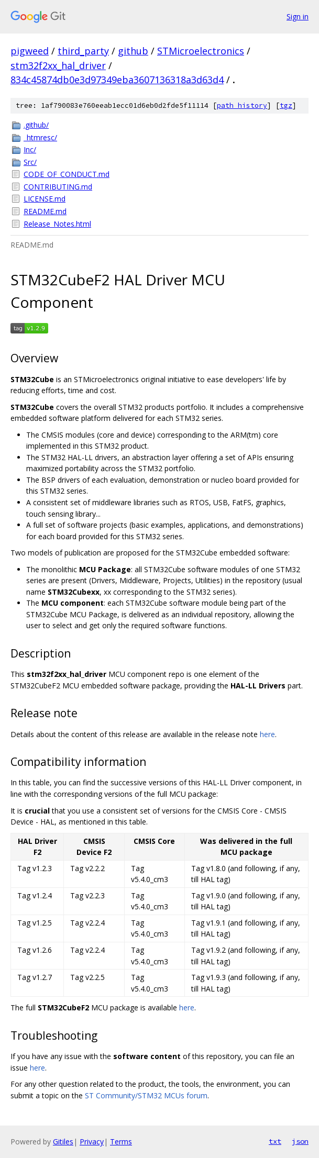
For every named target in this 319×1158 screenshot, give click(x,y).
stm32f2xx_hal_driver (58, 65)
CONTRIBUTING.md (58, 187)
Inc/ (30, 149)
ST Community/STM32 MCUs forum (146, 1095)
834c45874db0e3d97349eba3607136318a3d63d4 (117, 79)
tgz (286, 105)
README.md (45, 211)
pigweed (29, 50)
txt (275, 1141)
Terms (121, 1141)
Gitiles (63, 1141)
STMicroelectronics (200, 50)
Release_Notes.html (57, 224)
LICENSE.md (44, 199)
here (267, 734)
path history (242, 105)
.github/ (36, 125)
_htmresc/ (40, 137)
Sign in (298, 16)
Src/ (30, 162)
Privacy (92, 1141)
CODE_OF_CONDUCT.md (66, 174)
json (300, 1141)
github (133, 50)
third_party (83, 50)
